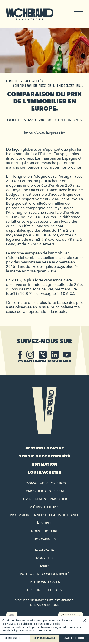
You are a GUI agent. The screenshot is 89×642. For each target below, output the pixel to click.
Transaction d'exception (44, 483)
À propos (44, 523)
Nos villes (44, 558)
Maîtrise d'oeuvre (44, 507)
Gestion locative (44, 448)
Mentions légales (44, 582)
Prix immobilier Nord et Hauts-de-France (44, 515)
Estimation (44, 464)
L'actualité (44, 550)
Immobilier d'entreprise (44, 491)
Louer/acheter (44, 472)
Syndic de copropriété (44, 456)
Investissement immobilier (44, 499)
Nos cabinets (44, 539)
